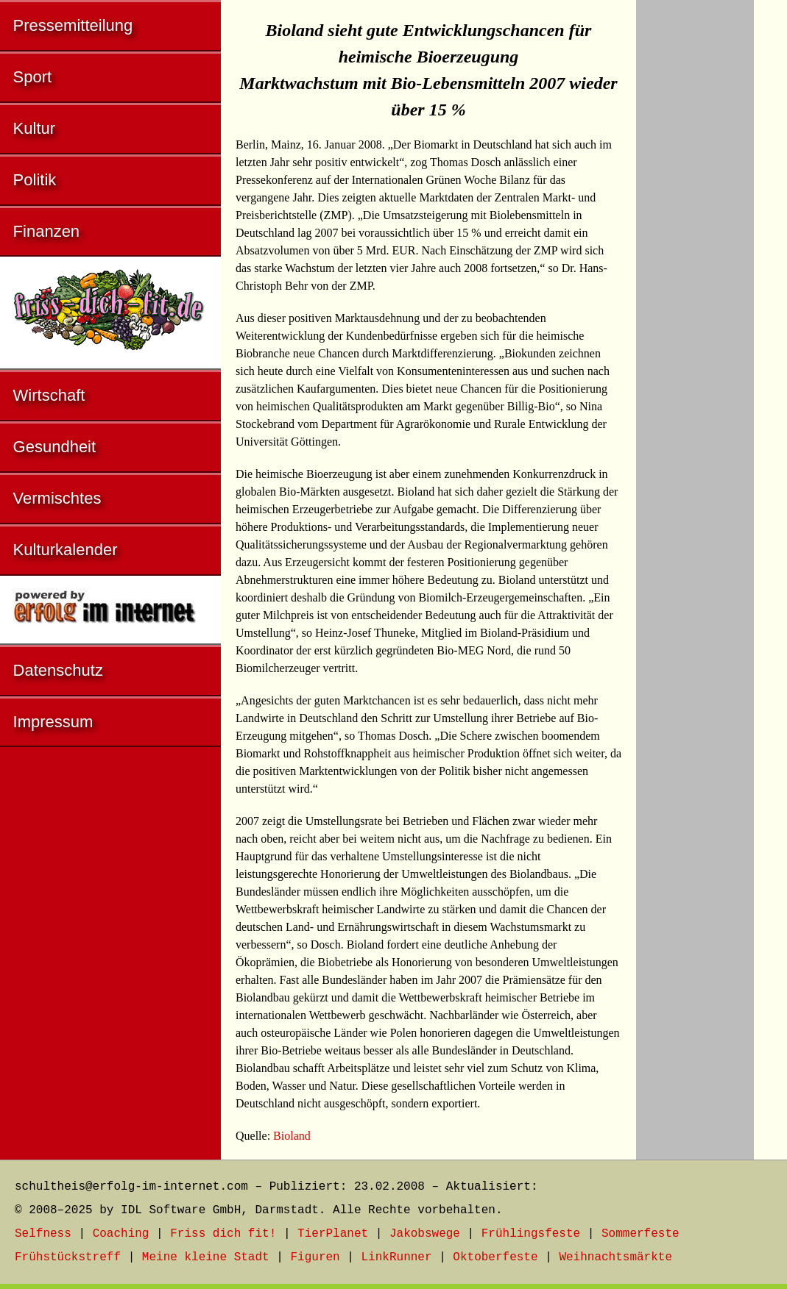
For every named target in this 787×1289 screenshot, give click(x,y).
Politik (35, 180)
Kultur (34, 128)
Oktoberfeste (495, 1257)
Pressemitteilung (73, 25)
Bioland (292, 1135)
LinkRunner (396, 1257)
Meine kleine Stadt (205, 1257)
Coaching (121, 1233)
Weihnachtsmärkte (615, 1257)
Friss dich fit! (223, 1233)
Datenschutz (58, 670)
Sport (32, 77)
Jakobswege (424, 1233)
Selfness (43, 1233)
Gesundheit (54, 447)
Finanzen (46, 231)
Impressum (53, 722)
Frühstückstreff (68, 1257)
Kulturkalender (65, 549)
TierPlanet (332, 1233)
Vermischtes (57, 498)
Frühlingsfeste (530, 1233)
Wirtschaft (49, 395)
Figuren (314, 1257)
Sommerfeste (640, 1233)
